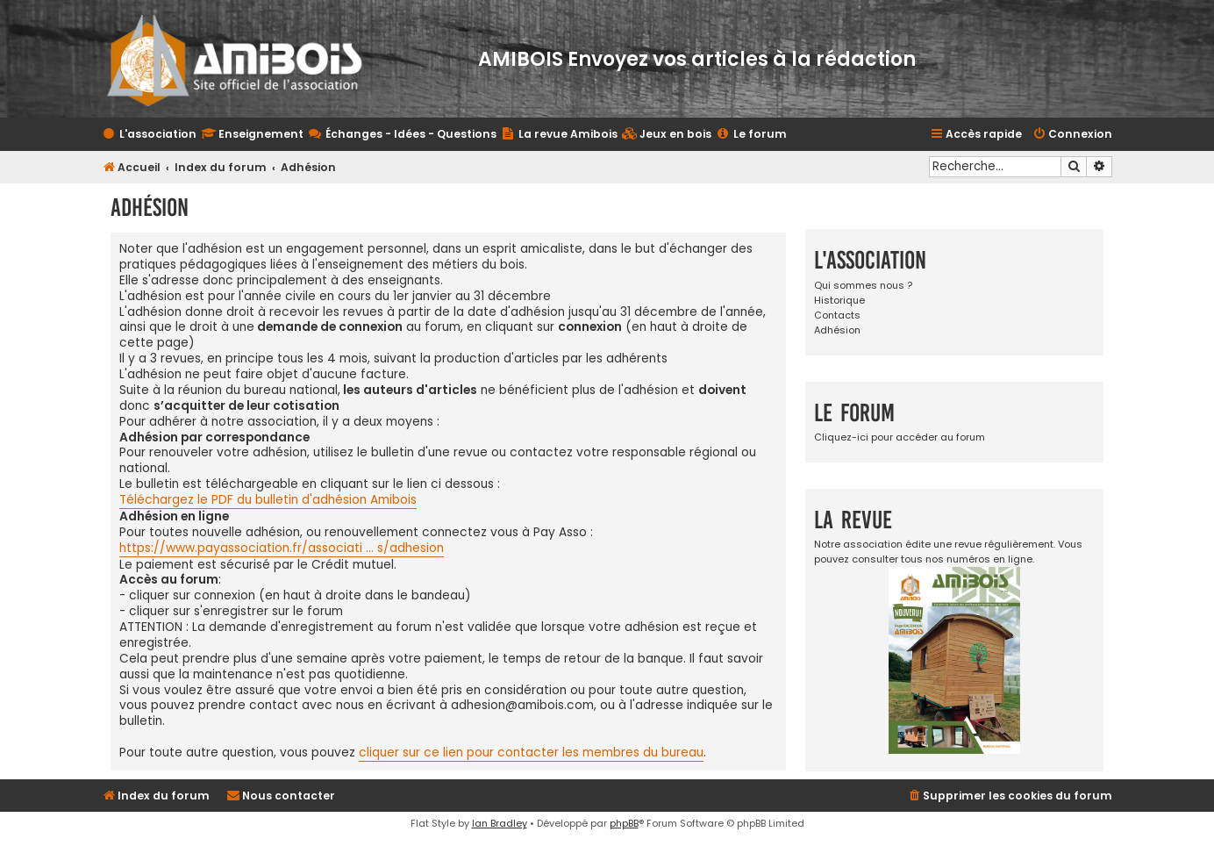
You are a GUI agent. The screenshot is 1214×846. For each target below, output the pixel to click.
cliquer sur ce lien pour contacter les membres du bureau (531, 753)
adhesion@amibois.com (522, 705)
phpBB (624, 823)
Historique (839, 300)
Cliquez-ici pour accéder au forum (899, 437)
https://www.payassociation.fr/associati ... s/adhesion (281, 548)
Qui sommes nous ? (863, 285)
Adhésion (837, 330)
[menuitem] (666, 135)
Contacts (837, 315)
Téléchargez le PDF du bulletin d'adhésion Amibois (268, 500)
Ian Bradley (499, 823)
